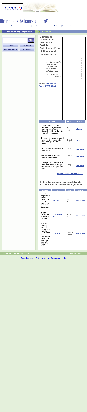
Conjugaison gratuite (58, 258)
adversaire (80, 150)
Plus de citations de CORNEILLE (70, 174)
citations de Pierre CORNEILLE (47, 85)
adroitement (80, 201)
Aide (21, 253)
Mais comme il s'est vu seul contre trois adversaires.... (51, 157)
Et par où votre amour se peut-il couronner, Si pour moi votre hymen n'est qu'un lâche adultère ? (52, 141)
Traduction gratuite (28, 258)
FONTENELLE (58, 234)
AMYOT (56, 201)
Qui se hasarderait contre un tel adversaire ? (52, 150)
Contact (27, 253)
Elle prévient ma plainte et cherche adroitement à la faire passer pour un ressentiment (45, 200)
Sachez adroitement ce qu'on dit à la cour (45, 215)
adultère (79, 129)
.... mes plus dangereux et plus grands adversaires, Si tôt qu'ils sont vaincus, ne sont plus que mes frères (52, 166)
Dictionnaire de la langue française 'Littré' (18, 32)
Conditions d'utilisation (10, 253)
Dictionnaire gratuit (43, 258)
